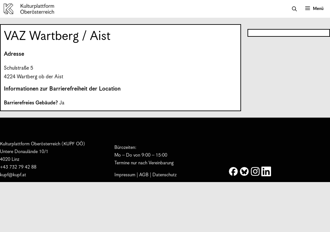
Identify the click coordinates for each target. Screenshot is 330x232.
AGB (144, 175)
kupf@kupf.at (13, 175)
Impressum (124, 175)
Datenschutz (164, 175)
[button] (294, 9)
